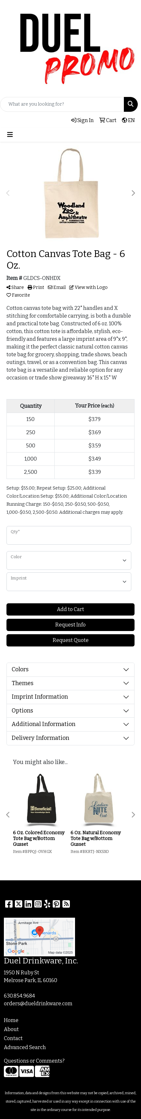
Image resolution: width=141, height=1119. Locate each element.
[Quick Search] (62, 104)
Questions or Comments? (34, 1061)
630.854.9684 (19, 996)
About (11, 1029)
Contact (13, 1038)
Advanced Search (25, 1047)
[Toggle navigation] (10, 134)
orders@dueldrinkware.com (38, 1003)
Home (11, 1020)
